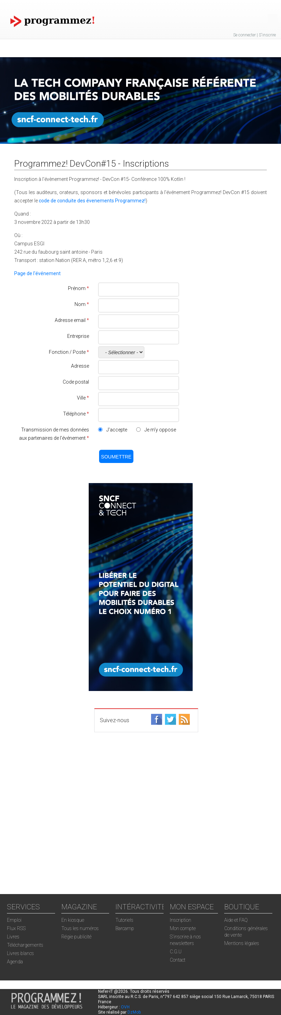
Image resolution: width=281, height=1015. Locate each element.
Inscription (180, 920)
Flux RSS (16, 928)
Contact (177, 960)
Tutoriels (124, 920)
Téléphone (76, 414)
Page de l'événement (37, 273)
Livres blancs (20, 953)
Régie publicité (76, 936)
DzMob (134, 1012)
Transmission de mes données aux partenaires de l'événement (54, 434)
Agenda (15, 961)
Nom (81, 304)
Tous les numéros (80, 928)
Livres (13, 936)
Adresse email (72, 320)
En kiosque (72, 920)
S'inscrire (267, 35)
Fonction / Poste (69, 352)
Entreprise (78, 336)
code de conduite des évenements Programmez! (92, 200)
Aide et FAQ (236, 920)
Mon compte (183, 928)
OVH (125, 1007)
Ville (83, 398)
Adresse (80, 366)
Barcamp (124, 928)
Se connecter (244, 35)
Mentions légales (241, 943)
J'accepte (116, 429)
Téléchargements (25, 945)
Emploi (14, 920)
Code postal (76, 382)
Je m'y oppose (160, 429)
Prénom (78, 288)
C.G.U (176, 951)
